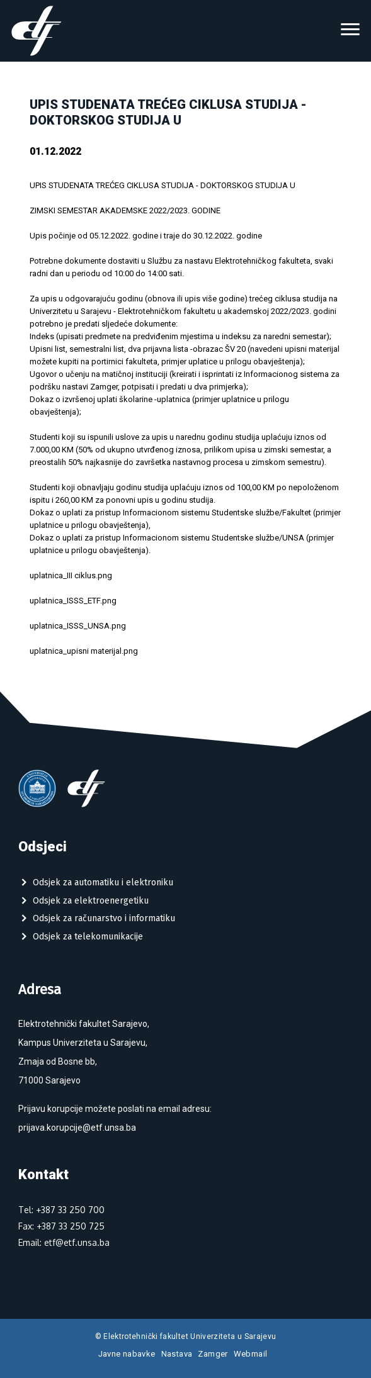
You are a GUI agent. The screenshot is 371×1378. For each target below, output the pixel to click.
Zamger (212, 1353)
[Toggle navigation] (350, 31)
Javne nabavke (127, 1353)
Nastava (177, 1353)
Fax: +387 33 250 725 (61, 1226)
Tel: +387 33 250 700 (61, 1209)
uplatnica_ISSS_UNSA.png (78, 625)
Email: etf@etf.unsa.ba (64, 1242)
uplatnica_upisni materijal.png (84, 651)
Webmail (251, 1353)
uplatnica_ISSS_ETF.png (73, 600)
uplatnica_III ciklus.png (71, 575)
